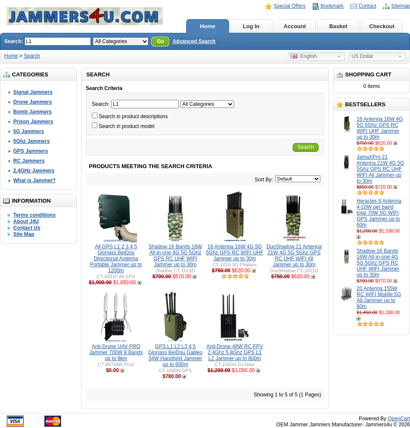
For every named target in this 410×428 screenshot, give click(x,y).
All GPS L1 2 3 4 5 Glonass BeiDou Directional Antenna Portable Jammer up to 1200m (116, 259)
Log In (251, 26)
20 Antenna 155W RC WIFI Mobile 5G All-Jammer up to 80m (379, 297)
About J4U (26, 221)
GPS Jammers (30, 151)
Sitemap (400, 6)
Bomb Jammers (32, 112)
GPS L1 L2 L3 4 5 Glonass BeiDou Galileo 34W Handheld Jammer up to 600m (175, 355)
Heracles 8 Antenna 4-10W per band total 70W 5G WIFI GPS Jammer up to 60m (379, 213)
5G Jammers (28, 131)
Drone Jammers (32, 102)
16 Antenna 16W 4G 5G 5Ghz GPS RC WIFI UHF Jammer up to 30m (380, 128)
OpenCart (399, 419)
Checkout (381, 26)
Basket (338, 26)
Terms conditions (34, 215)
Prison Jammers (33, 122)
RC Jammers (28, 161)
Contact (367, 6)
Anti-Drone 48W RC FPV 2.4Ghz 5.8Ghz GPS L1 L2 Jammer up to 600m (234, 352)
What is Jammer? (34, 180)
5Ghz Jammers (31, 141)
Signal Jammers (33, 92)
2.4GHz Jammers (34, 171)
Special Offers (289, 6)
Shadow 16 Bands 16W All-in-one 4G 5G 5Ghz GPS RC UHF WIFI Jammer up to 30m (378, 263)
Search (32, 56)
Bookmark (332, 6)
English (303, 56)
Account (295, 26)
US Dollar (362, 56)
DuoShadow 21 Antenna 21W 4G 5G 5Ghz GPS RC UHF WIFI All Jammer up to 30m (294, 256)
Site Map (23, 234)
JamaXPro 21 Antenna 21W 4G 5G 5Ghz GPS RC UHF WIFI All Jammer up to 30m (380, 169)
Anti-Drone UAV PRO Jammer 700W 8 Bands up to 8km (116, 352)
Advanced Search (194, 41)
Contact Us (26, 228)
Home (207, 26)
